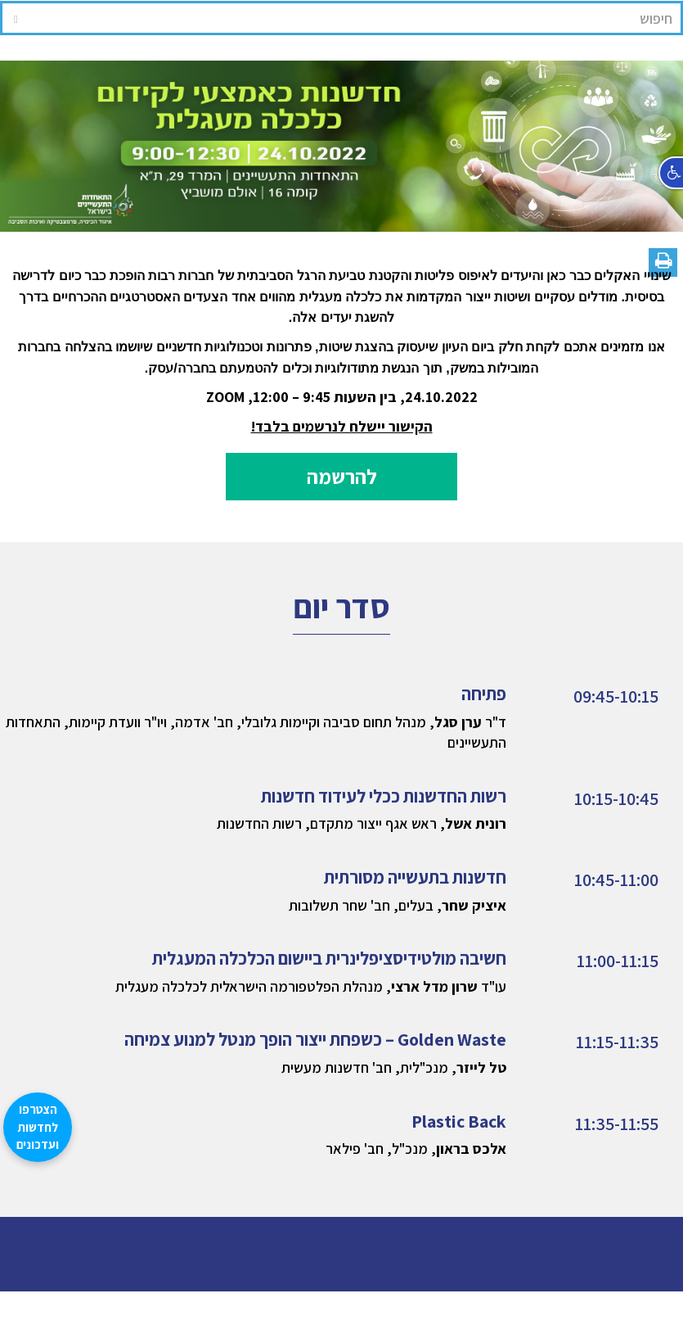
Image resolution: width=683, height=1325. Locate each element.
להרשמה (342, 476)
